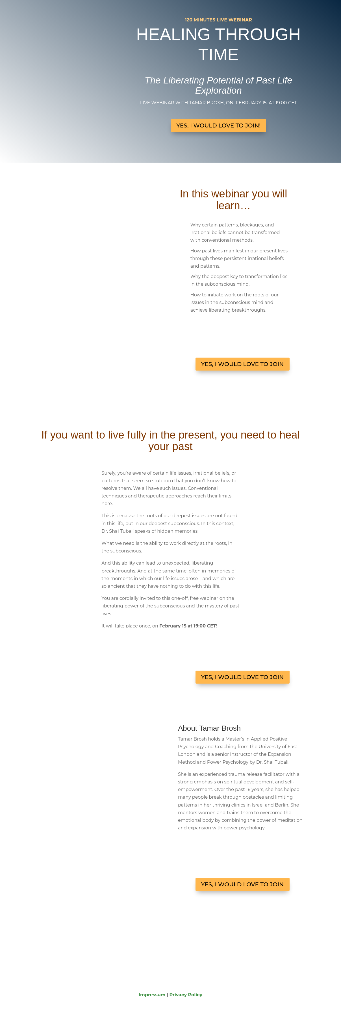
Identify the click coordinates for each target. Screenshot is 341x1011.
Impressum (152, 994)
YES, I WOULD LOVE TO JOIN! (218, 125)
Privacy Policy (186, 994)
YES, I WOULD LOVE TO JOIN (242, 364)
